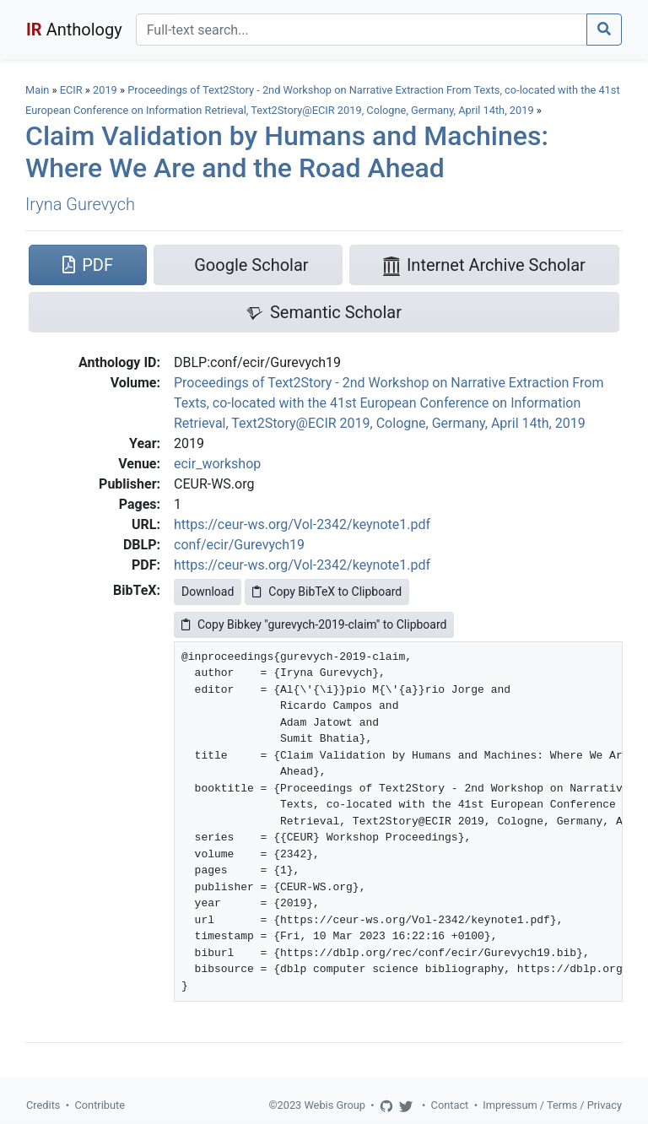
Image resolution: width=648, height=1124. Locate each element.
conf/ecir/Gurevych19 (239, 545)
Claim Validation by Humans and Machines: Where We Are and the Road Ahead (286, 152)
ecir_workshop (217, 464)
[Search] (361, 30)
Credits (43, 1105)
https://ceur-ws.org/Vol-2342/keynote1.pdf (302, 524)
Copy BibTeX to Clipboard (327, 591)
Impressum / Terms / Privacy (552, 1105)
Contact (450, 1105)
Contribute (99, 1105)
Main (37, 90)
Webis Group (334, 1105)
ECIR (71, 90)
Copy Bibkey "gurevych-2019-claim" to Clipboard (313, 624)
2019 (105, 90)
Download (207, 591)
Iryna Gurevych (80, 204)
